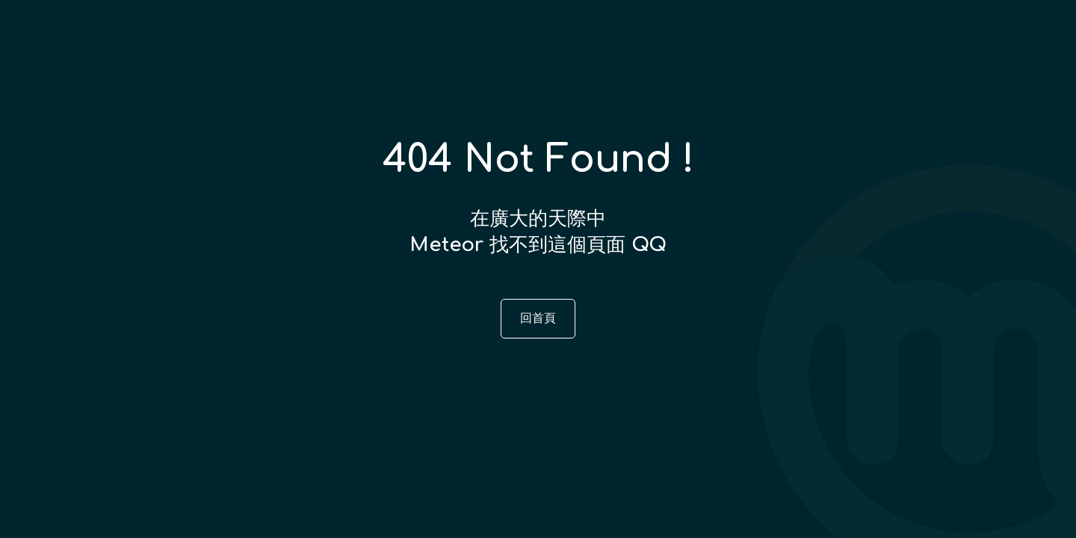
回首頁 (538, 318)
